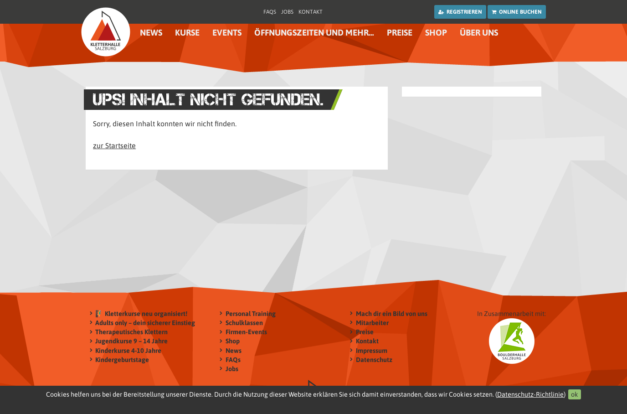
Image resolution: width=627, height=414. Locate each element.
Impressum (371, 350)
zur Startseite (114, 145)
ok (574, 394)
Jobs (287, 12)
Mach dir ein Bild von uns (391, 313)
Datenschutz (374, 359)
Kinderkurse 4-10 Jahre (128, 350)
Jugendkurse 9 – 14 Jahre (131, 341)
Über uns (479, 32)
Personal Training (251, 313)
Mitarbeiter (372, 322)
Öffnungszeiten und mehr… (314, 32)
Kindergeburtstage (122, 359)
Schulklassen (244, 322)
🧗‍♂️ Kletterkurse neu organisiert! (141, 313)
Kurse (187, 32)
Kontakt (310, 12)
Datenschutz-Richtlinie (530, 394)
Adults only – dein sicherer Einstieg (145, 322)
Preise (399, 32)
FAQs (269, 12)
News (151, 32)
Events (227, 32)
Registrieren (460, 12)
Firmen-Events (246, 332)
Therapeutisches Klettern (131, 332)
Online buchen (517, 12)
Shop (436, 32)
